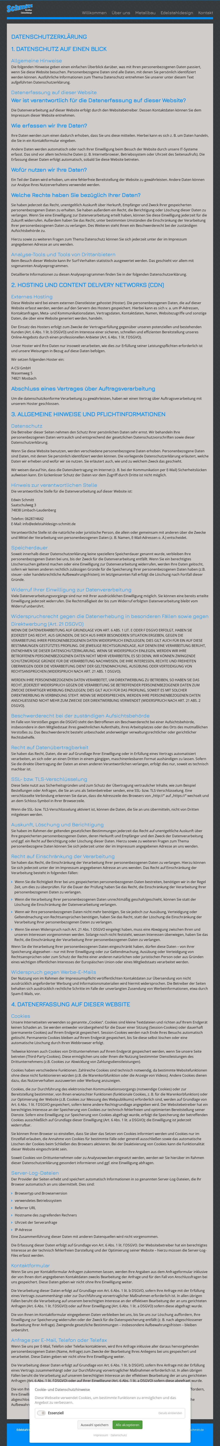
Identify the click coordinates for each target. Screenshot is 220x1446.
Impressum (100, 1435)
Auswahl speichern (94, 1425)
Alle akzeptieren (127, 1425)
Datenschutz (119, 1435)
